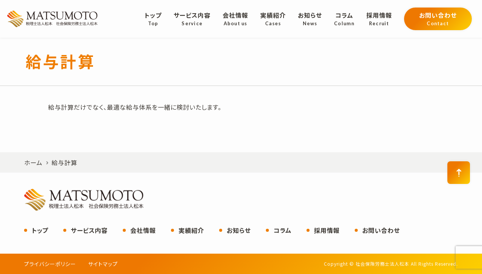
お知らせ (239, 230)
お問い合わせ (381, 230)
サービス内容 (89, 230)
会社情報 (143, 230)
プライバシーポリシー (50, 264)
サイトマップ (103, 264)
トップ (40, 230)
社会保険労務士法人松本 (52, 19)
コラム (282, 230)
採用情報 (327, 230)
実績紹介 (191, 230)
